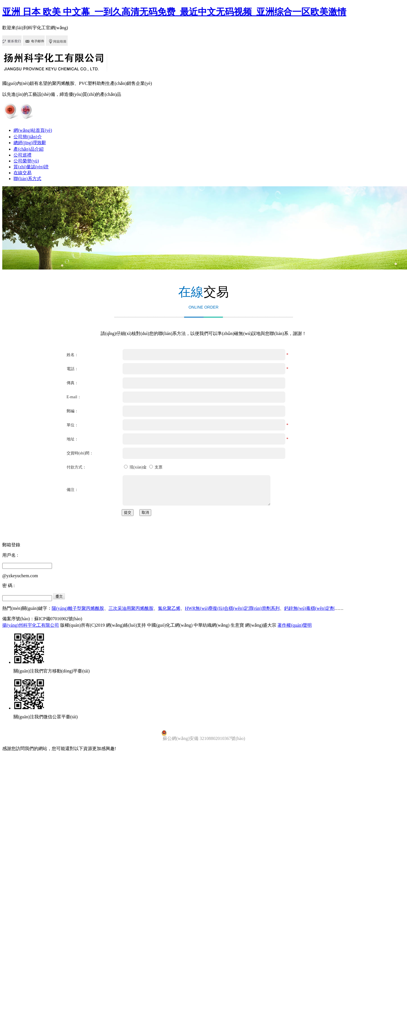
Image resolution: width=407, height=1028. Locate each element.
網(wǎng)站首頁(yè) (32, 130)
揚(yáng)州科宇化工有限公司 (30, 625)
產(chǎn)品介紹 (28, 149)
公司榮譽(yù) (26, 160)
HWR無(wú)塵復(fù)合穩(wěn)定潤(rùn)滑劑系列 (232, 608)
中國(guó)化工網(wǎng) (170, 625)
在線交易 (22, 172)
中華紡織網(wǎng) (211, 625)
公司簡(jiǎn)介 (27, 136)
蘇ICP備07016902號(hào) (58, 618)
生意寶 (237, 625)
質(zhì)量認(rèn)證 (31, 166)
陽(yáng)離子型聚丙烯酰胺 (78, 608)
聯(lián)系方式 (27, 178)
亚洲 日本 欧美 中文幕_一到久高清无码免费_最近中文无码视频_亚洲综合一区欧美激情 (174, 12)
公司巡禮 (22, 155)
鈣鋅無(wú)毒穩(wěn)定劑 (309, 608)
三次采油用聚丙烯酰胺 (130, 608)
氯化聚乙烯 (169, 608)
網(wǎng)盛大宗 (260, 625)
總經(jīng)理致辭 (29, 142)
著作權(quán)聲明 (294, 625)
